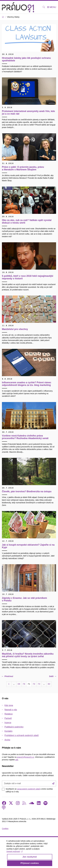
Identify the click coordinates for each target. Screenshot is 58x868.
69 (19, 684)
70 (24, 684)
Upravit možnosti (14, 854)
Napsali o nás (11, 710)
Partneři (8, 718)
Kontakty (8, 731)
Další (52, 676)
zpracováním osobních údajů (28, 789)
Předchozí (7, 676)
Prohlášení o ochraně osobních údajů (22, 735)
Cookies (5, 828)
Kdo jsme (9, 705)
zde (16, 760)
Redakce (9, 714)
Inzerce (8, 722)
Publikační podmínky (14, 727)
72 (34, 684)
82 (49, 684)
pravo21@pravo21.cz (25, 757)
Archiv (7, 740)
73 (39, 684)
